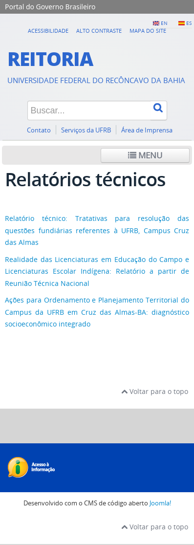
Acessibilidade (48, 30)
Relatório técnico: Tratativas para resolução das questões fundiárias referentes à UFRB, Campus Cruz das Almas (97, 230)
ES (189, 23)
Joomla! (160, 503)
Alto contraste (99, 30)
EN (164, 23)
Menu (145, 155)
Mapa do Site (147, 30)
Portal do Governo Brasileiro (50, 6)
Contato (39, 130)
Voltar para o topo (154, 391)
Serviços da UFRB (86, 130)
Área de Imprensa (146, 130)
